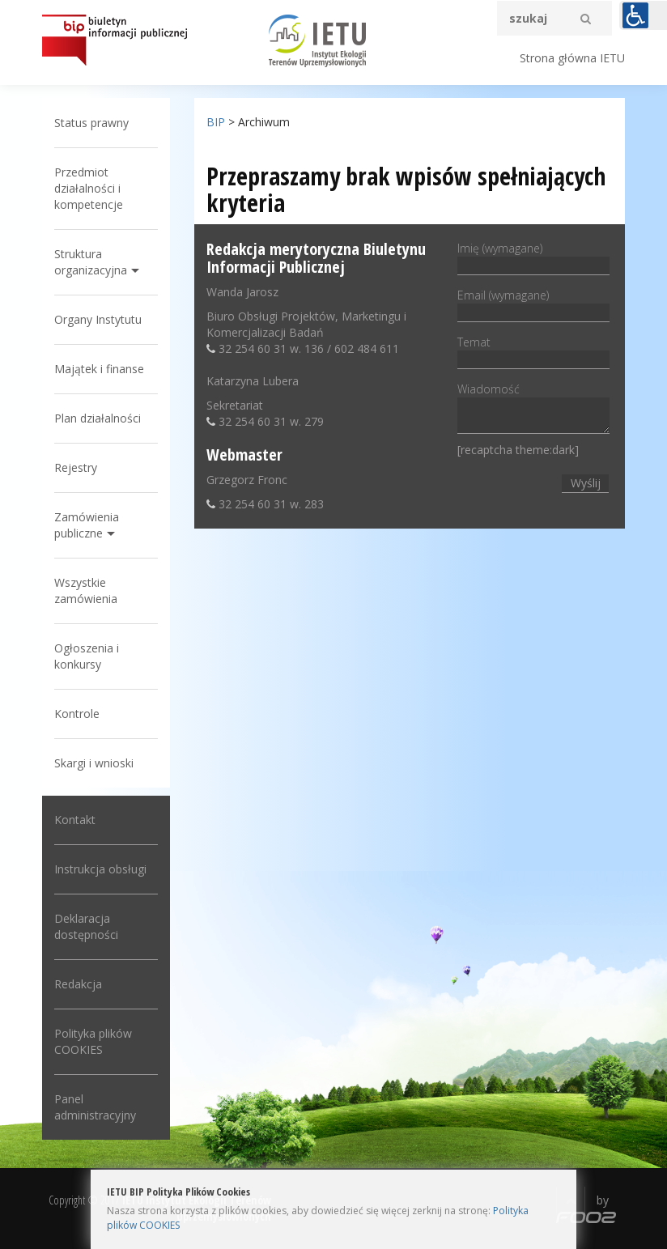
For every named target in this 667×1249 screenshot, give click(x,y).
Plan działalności (97, 418)
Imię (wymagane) (533, 256)
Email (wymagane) (533, 303)
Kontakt (75, 819)
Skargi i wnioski (94, 763)
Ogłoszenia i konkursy (86, 656)
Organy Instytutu (98, 319)
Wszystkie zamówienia (85, 590)
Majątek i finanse (99, 368)
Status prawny (91, 122)
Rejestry (75, 467)
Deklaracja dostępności (86, 926)
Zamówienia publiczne (86, 525)
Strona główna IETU (572, 58)
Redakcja (78, 984)
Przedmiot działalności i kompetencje (88, 188)
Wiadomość (533, 409)
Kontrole (77, 713)
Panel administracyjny (95, 1107)
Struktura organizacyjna (90, 262)
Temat (533, 350)
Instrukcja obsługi (100, 869)
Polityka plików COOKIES (93, 1041)
